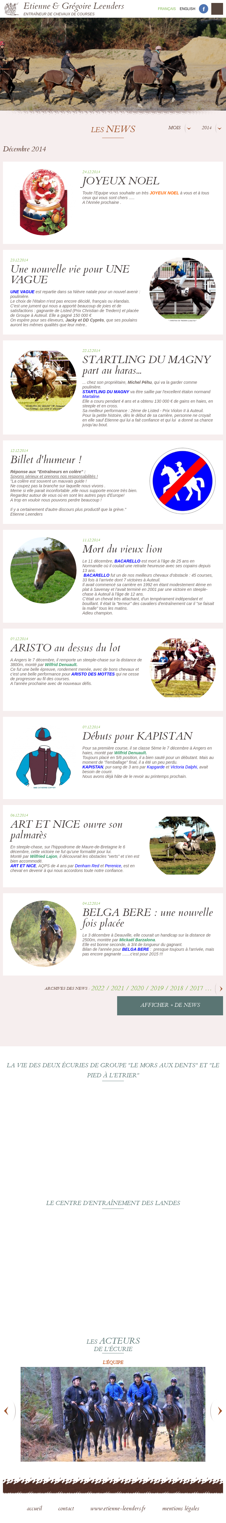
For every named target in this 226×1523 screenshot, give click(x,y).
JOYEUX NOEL (120, 182)
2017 (197, 988)
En (187, 9)
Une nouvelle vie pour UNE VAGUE (69, 275)
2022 (98, 988)
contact (67, 1509)
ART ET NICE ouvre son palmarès (66, 831)
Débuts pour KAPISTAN (137, 737)
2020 (138, 988)
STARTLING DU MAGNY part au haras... (146, 366)
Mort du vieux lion (122, 550)
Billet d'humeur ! (45, 461)
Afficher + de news (170, 1005)
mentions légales (180, 1509)
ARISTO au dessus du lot (65, 649)
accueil (35, 1509)
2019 (157, 988)
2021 (118, 988)
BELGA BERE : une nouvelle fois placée (147, 919)
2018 (177, 988)
